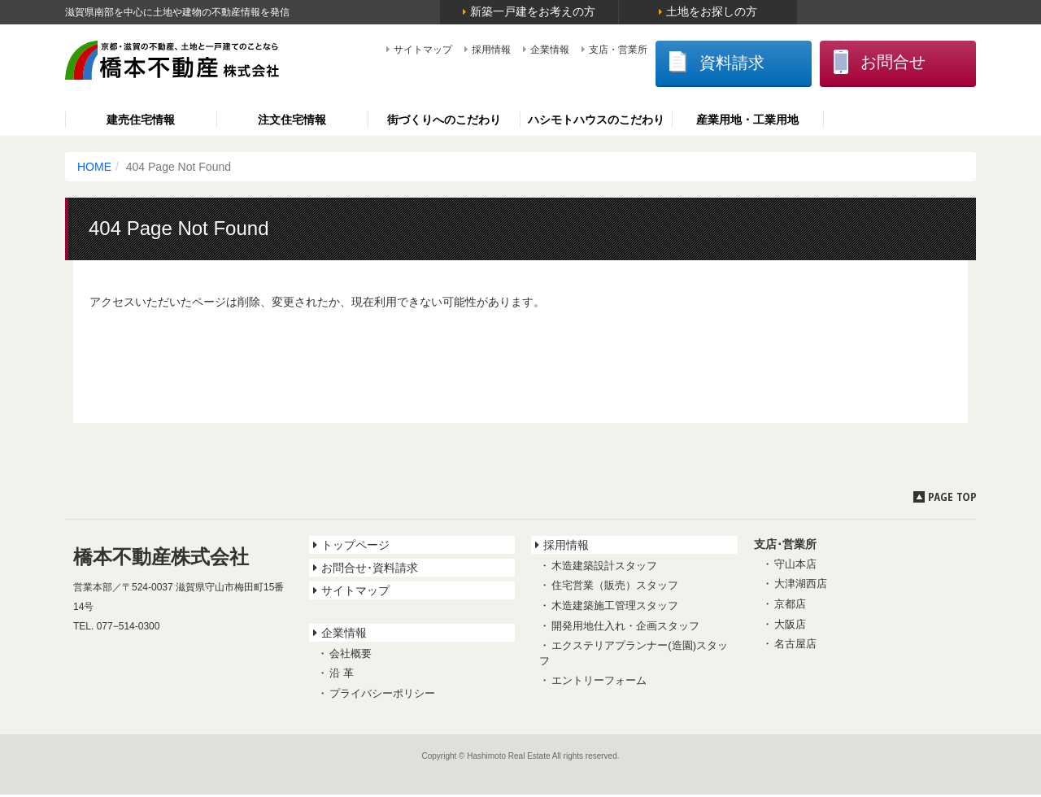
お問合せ (866, 63)
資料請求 (680, 64)
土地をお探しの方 (711, 11)
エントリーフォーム (599, 683)
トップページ (355, 547)
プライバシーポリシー (382, 696)
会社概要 (350, 656)
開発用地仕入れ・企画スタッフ (625, 628)
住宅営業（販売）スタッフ (614, 588)
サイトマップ (377, 49)
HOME (94, 169)
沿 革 (341, 676)
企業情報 (504, 49)
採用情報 (445, 49)
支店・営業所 (572, 49)
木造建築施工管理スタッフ (614, 608)
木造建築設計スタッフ (604, 568)
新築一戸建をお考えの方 (532, 11)
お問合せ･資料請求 (369, 570)
